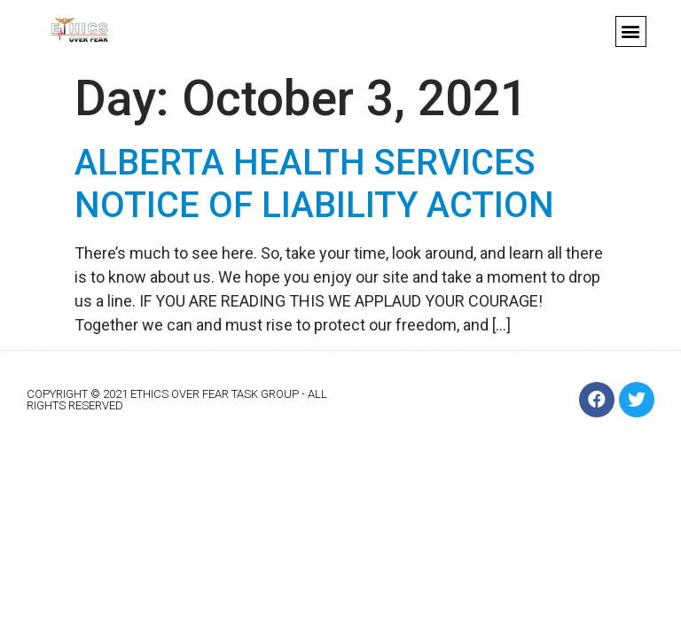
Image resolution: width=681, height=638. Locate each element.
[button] (630, 31)
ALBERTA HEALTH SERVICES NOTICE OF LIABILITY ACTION (314, 184)
